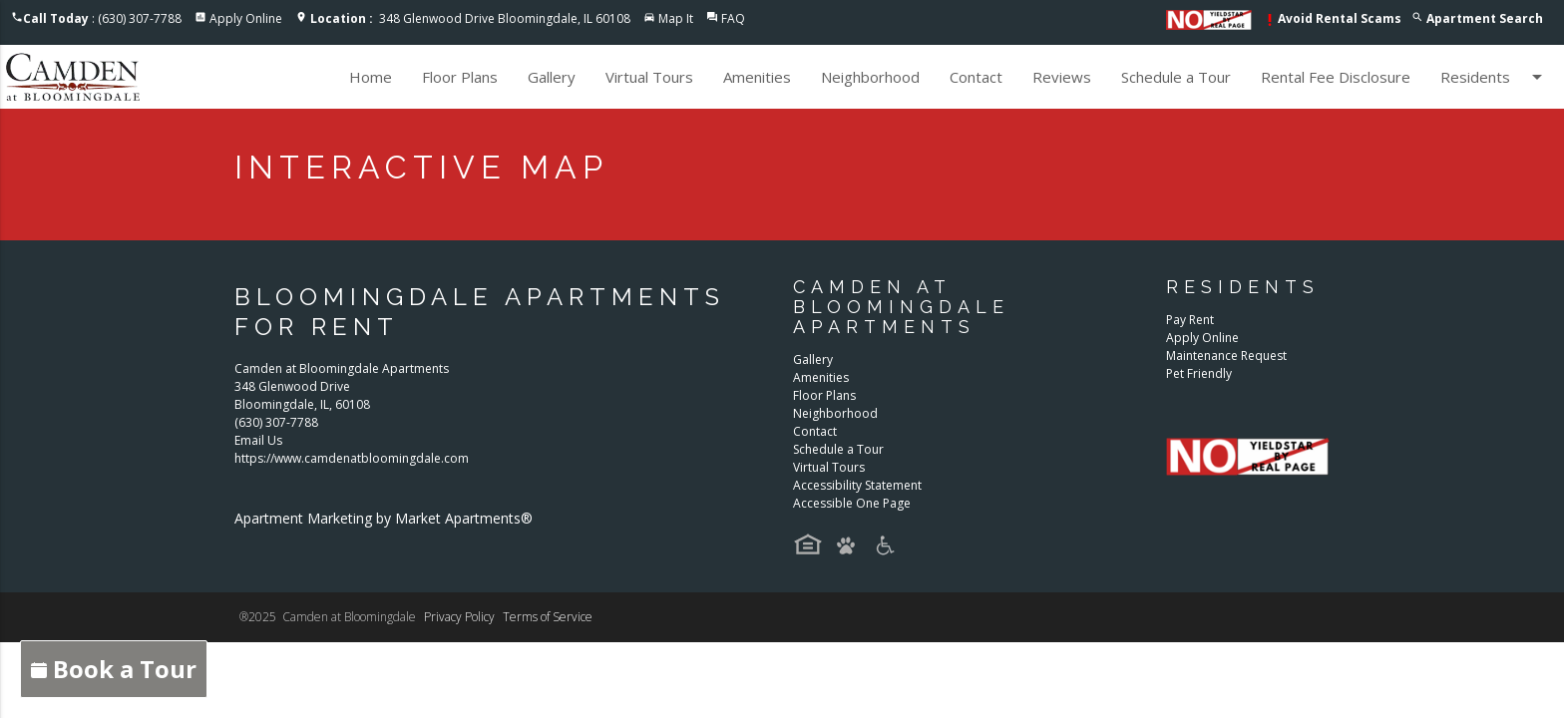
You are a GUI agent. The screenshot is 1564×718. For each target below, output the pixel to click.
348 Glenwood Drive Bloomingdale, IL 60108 (470, 18)
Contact (976, 77)
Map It (675, 18)
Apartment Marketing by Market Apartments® (383, 518)
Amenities (757, 77)
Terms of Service (547, 616)
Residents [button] (1494, 77)
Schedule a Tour (1176, 77)
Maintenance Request (1226, 355)
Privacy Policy (459, 616)
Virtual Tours (649, 77)
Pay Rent (1190, 319)
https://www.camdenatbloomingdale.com (351, 458)
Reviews (1061, 77)
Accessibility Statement (857, 485)
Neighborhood (870, 77)
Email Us (258, 440)
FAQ (733, 18)
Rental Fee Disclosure (1335, 77)
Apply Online (245, 18)
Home (370, 77)
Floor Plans (460, 77)
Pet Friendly (1199, 373)
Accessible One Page (852, 503)
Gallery (552, 77)
